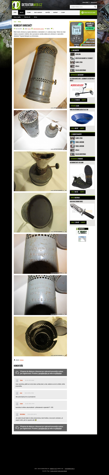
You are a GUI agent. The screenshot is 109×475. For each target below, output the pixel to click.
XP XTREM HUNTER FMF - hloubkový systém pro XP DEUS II (82, 79)
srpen (21, 403)
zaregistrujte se (43, 373)
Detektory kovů (53, 468)
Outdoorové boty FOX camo (76, 162)
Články (29, 12)
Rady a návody (38, 12)
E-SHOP (63, 12)
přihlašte (58, 373)
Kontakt (55, 12)
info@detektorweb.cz (70, 468)
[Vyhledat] (95, 7)
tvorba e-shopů (53, 471)
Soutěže (47, 12)
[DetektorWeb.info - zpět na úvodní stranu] (28, 5)
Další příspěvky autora (38, 28)
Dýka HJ (77, 66)
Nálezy (22, 12)
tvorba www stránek (62, 471)
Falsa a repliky (17, 17)
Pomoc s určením (79, 142)
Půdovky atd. (27, 17)
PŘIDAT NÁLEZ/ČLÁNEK (88, 13)
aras (21, 393)
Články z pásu (78, 62)
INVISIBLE (22, 414)
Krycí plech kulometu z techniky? (84, 58)
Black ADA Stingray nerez (76, 201)
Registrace (94, 2)
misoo (29, 28)
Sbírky (35, 17)
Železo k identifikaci (80, 70)
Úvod (15, 12)
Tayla (21, 380)
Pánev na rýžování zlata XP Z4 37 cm (79, 110)
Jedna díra (78, 54)
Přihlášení (85, 2)
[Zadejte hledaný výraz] (83, 7)
